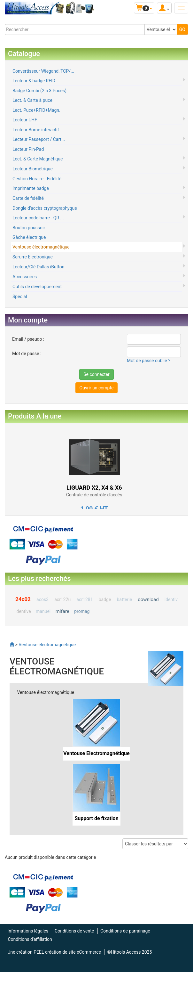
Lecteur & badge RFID (33, 80)
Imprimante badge (30, 188)
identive (23, 611)
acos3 (42, 599)
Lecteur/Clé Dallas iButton (38, 266)
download (148, 599)
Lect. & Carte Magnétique (37, 158)
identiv (171, 599)
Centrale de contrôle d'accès (94, 494)
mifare (62, 611)
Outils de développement (37, 286)
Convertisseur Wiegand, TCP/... (43, 71)
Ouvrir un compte (97, 387)
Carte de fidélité (28, 198)
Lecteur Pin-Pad (28, 149)
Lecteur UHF (24, 119)
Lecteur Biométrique (32, 168)
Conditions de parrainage (125, 930)
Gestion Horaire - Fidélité (36, 178)
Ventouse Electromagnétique (96, 753)
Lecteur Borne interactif (35, 129)
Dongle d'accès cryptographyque (44, 208)
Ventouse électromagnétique (41, 246)
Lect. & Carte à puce (32, 100)
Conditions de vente (74, 930)
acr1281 (84, 599)
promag (81, 611)
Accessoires (24, 276)
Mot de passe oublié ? (148, 360)
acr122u (62, 599)
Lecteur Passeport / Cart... (38, 139)
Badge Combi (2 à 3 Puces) (39, 90)
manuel (43, 611)
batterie (124, 599)
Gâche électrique (29, 237)
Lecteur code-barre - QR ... (38, 217)
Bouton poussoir (28, 227)
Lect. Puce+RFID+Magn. (36, 110)
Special (19, 296)
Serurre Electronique (32, 256)
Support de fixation (96, 818)
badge (105, 599)
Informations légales (27, 930)
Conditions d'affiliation (30, 939)
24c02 (23, 599)
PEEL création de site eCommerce (67, 952)
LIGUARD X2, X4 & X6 (94, 487)
